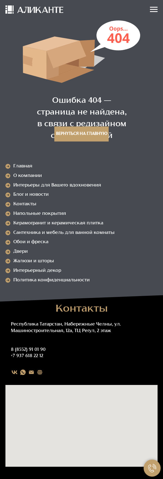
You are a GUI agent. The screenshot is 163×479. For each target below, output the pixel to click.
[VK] (14, 372)
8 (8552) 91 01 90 (28, 350)
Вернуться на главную (81, 134)
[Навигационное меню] (154, 9)
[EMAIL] (31, 372)
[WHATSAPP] (23, 372)
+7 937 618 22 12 (27, 356)
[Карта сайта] (39, 372)
